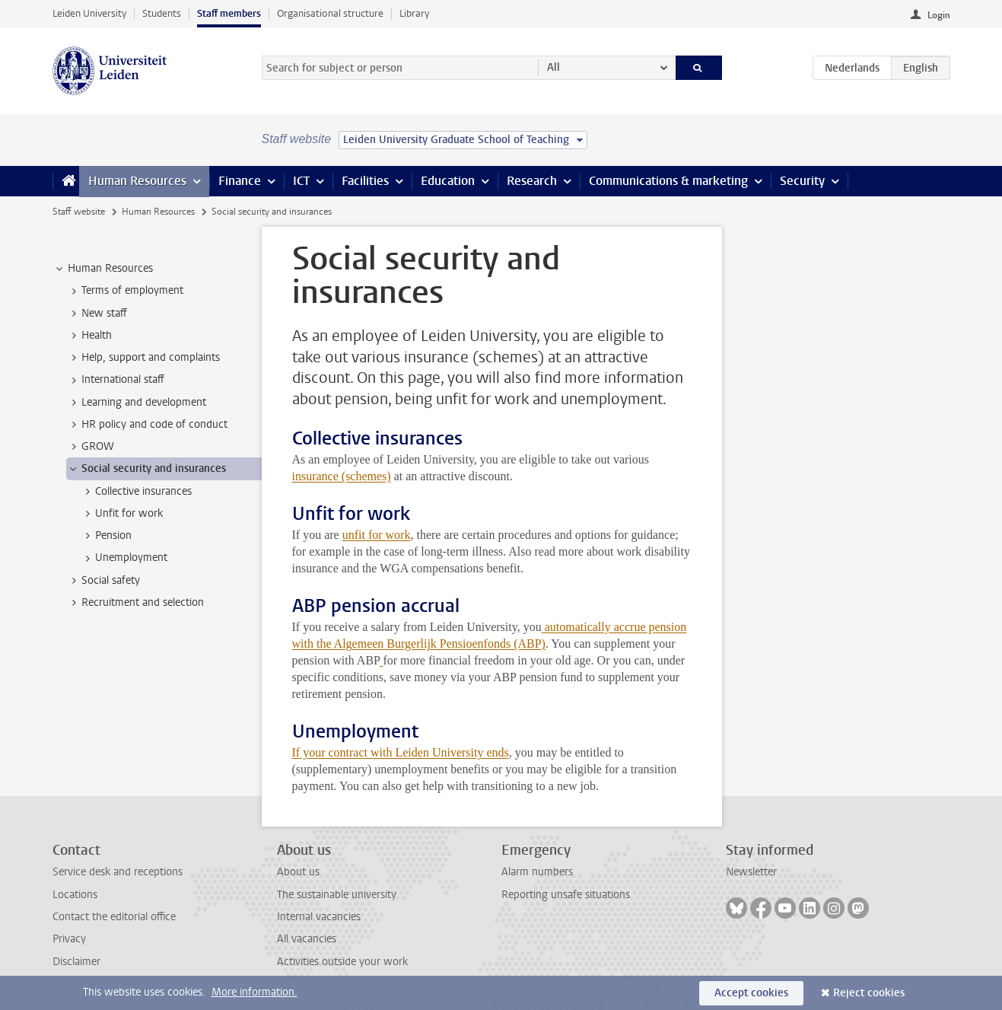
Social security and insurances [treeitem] (146, 468)
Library (414, 13)
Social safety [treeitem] (103, 580)
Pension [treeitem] (106, 535)
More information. (254, 992)
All (553, 67)
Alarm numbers (537, 872)
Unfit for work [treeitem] (122, 513)
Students (161, 13)
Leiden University (89, 13)
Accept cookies (751, 993)
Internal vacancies (319, 917)
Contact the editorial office (114, 917)
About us (298, 872)
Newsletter (751, 872)
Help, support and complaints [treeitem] (143, 357)
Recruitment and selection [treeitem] (135, 602)
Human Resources (137, 181)
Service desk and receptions (117, 872)
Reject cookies (869, 993)
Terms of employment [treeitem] (125, 290)
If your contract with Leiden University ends (400, 752)
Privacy (69, 939)
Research (532, 181)
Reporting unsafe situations (565, 894)
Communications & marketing (668, 181)
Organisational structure (330, 13)
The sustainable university (336, 894)
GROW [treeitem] (90, 446)
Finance (239, 181)
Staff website (78, 212)
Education (448, 181)
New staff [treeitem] (97, 313)
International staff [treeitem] (115, 379)
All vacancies (306, 939)
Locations (74, 894)
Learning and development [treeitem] (136, 402)
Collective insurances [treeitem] (136, 491)
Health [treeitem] (89, 335)
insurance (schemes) (341, 476)
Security (802, 181)
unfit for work (376, 534)
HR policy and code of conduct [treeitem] (147, 424)
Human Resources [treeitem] (103, 268)
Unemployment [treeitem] (124, 558)
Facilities (365, 181)
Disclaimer (76, 961)
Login (938, 15)
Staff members (229, 13)
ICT (301, 181)
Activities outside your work (342, 961)
